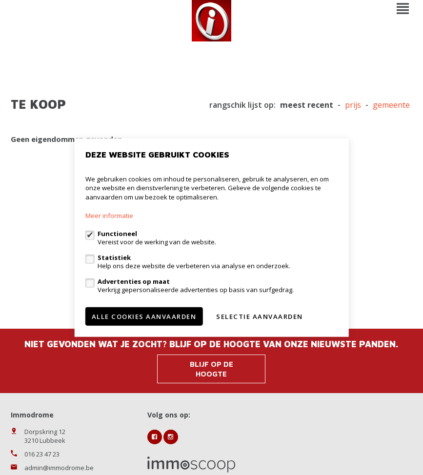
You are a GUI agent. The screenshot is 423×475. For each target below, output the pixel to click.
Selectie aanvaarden (259, 316)
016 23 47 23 (42, 454)
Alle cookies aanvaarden (144, 316)
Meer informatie (109, 215)
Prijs (353, 105)
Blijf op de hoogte (211, 369)
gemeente (391, 105)
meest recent (306, 105)
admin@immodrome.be (59, 467)
